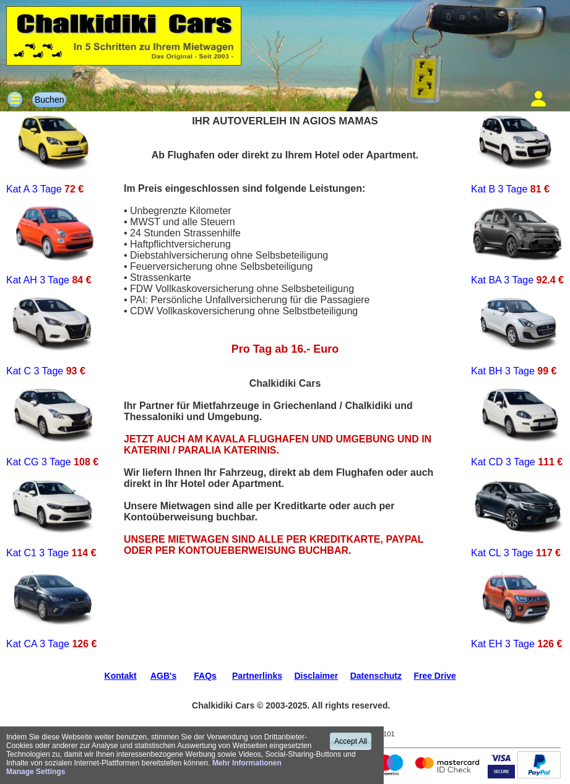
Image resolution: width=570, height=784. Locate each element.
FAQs (205, 676)
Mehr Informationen (247, 763)
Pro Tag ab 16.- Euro (285, 349)
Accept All (350, 741)
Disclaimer (316, 676)
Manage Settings (35, 771)
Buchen (49, 100)
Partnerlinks (257, 676)
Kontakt (121, 676)
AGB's (163, 676)
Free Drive (434, 676)
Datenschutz (376, 676)
